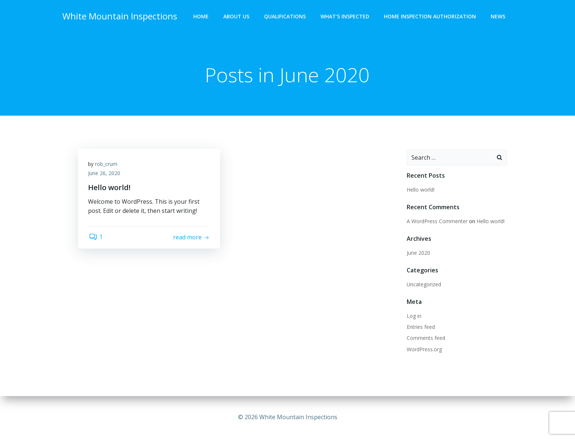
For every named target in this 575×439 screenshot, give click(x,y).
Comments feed (425, 338)
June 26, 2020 (105, 174)
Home (201, 16)
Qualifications (286, 16)
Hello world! (420, 189)
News (498, 16)
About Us (237, 16)
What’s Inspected (345, 16)
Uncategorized (423, 284)
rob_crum (107, 165)
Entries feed (420, 327)
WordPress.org (423, 349)
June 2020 (417, 253)
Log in (413, 316)
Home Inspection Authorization (431, 16)
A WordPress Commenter (436, 221)
